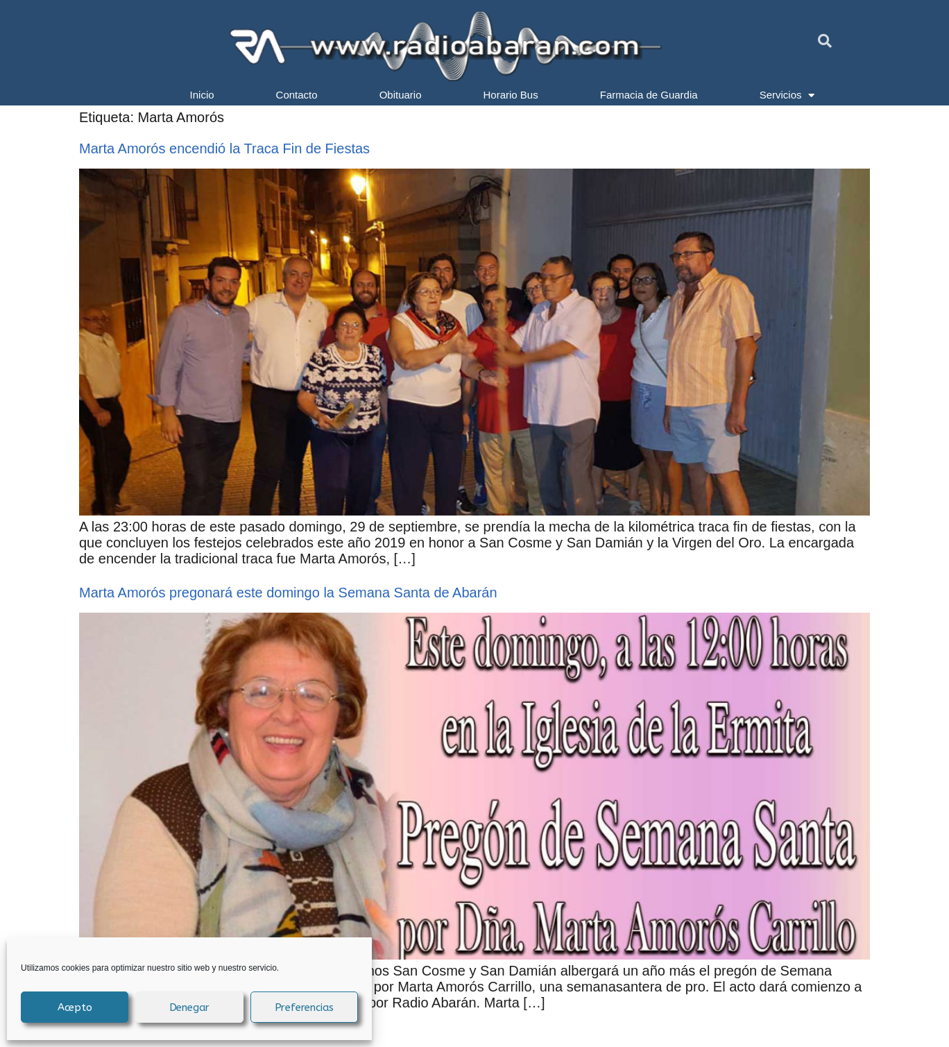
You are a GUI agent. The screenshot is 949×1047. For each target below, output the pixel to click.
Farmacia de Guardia (649, 95)
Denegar (189, 1007)
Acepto (75, 1007)
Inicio (202, 95)
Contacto (297, 95)
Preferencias (304, 1007)
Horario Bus (511, 95)
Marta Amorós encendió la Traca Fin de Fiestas (224, 148)
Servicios (787, 95)
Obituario (400, 95)
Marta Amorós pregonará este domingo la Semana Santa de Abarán (288, 592)
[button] (825, 41)
